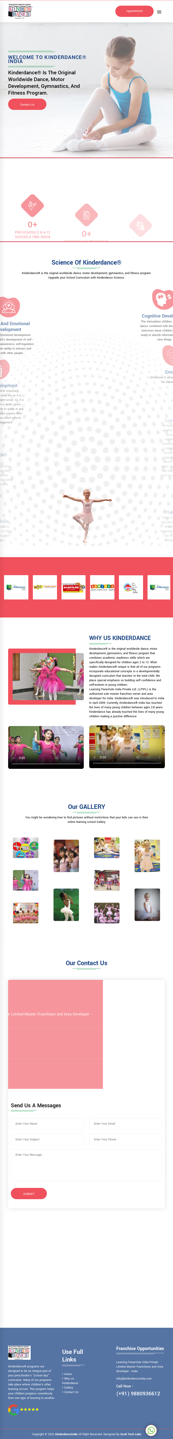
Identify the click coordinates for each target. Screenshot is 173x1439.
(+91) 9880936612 (138, 1393)
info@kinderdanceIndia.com (134, 1379)
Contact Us (27, 105)
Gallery (67, 1388)
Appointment (134, 11)
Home (67, 1374)
